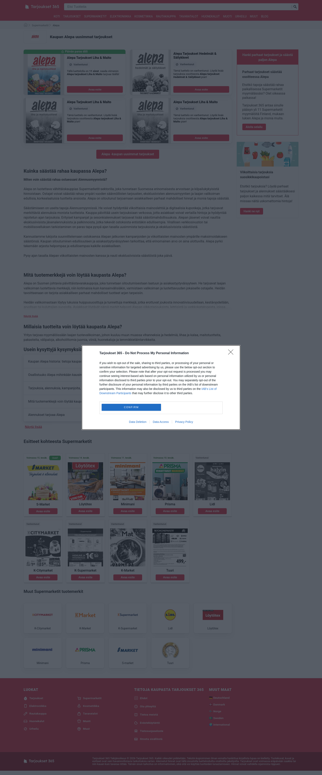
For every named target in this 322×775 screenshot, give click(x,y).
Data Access (161, 421)
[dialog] (161, 387)
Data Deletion (137, 421)
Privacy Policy (184, 421)
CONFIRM (131, 407)
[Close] (232, 353)
